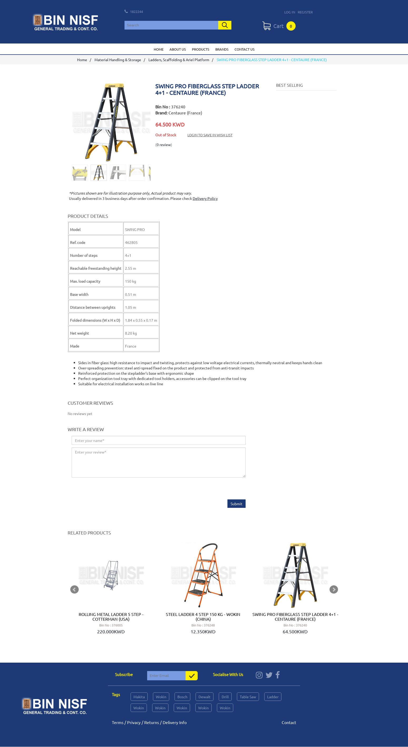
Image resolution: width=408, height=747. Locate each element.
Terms (117, 722)
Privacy (134, 722)
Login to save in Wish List (209, 135)
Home (158, 49)
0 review (164, 144)
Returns (151, 722)
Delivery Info (175, 722)
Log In (289, 12)
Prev (74, 590)
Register (305, 12)
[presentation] (112, 489)
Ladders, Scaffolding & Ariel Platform (178, 59)
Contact (289, 722)
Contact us (245, 49)
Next (334, 590)
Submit (236, 503)
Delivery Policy (205, 198)
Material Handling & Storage (117, 59)
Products (200, 49)
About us (178, 49)
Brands (221, 49)
